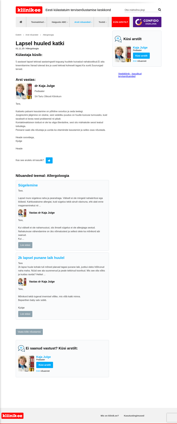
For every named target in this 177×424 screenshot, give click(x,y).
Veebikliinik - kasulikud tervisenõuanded (130, 75)
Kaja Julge (146, 49)
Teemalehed (37, 22)
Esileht (18, 35)
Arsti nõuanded (82, 22)
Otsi (159, 9)
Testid (102, 22)
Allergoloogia (48, 35)
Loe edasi (25, 245)
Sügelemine (28, 185)
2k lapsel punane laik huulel (41, 258)
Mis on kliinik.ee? (110, 415)
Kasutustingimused (134, 415)
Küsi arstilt (120, 22)
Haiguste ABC (59, 22)
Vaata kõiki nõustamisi (29, 332)
